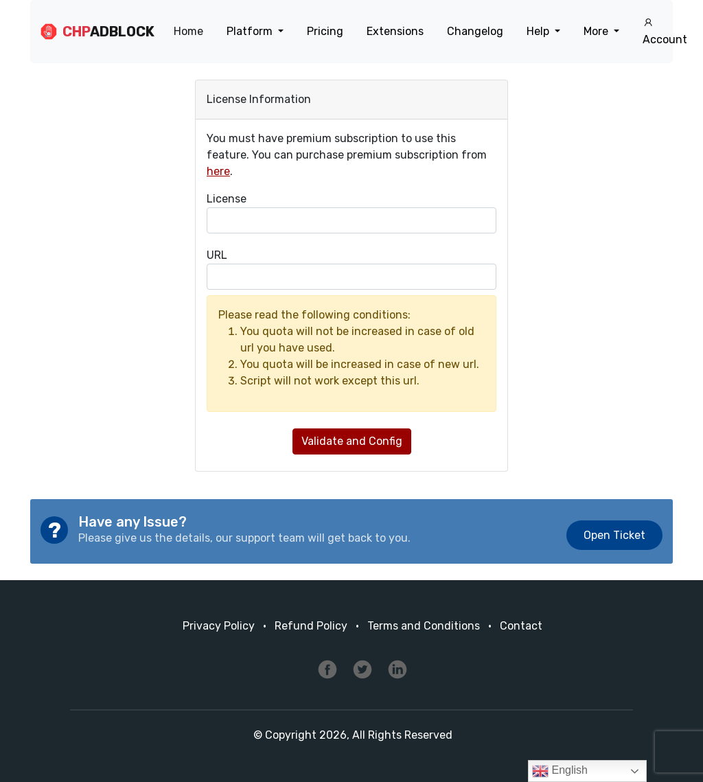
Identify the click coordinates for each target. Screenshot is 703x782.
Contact (521, 625)
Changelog (475, 31)
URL (217, 255)
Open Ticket (614, 535)
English (560, 771)
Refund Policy (311, 625)
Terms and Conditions (423, 625)
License (226, 198)
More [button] (597, 31)
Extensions (395, 31)
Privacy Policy (219, 625)
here (218, 171)
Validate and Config (351, 441)
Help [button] (539, 31)
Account (665, 31)
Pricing (325, 31)
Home (188, 31)
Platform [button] (251, 31)
